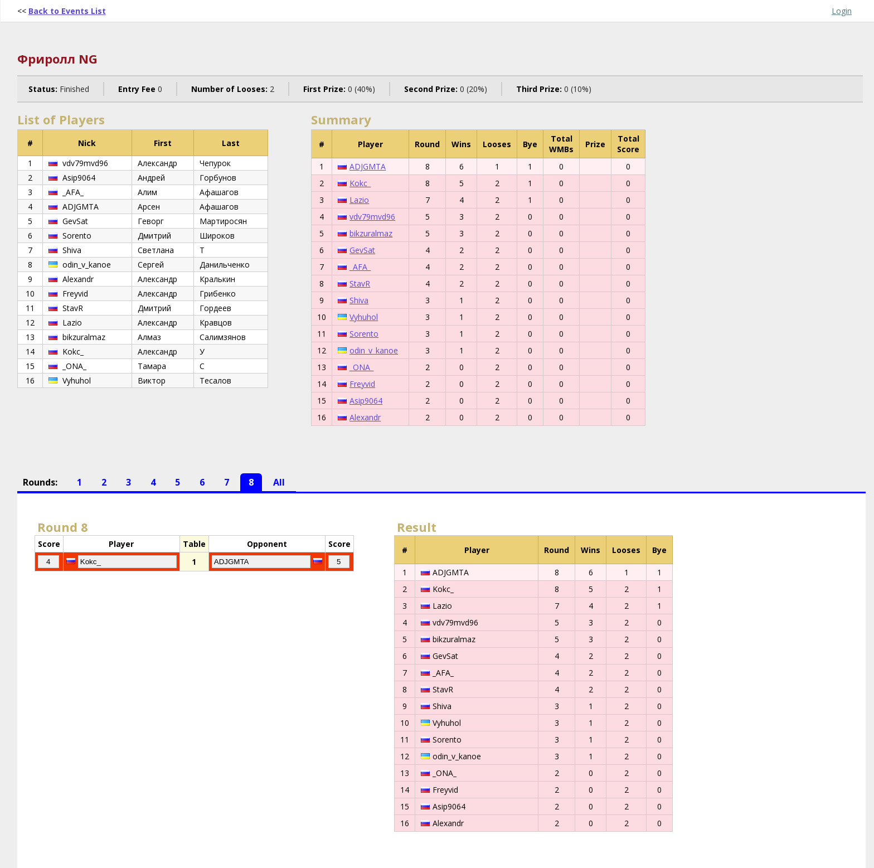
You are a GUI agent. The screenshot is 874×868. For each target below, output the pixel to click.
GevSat (362, 250)
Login (842, 11)
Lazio (359, 200)
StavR (359, 283)
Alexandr (365, 417)
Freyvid (362, 384)
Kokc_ (360, 183)
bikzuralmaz (370, 233)
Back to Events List (67, 11)
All (279, 482)
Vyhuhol (363, 317)
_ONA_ (361, 367)
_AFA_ (360, 266)
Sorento (363, 333)
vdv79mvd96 (372, 216)
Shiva (358, 300)
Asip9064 (365, 400)
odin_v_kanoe (373, 350)
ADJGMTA (367, 166)
